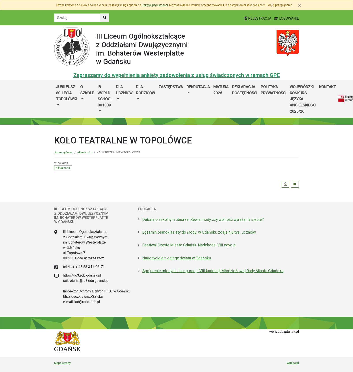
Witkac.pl (293, 363)
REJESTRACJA (258, 18)
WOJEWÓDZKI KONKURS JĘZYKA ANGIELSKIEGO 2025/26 (303, 98)
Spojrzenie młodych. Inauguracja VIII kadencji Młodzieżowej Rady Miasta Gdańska (212, 271)
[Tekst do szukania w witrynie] (77, 17)
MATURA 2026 (221, 89)
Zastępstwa (170, 86)
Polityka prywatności (273, 89)
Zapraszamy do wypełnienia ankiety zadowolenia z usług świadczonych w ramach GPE (176, 75)
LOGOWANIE (286, 18)
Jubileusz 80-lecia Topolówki (66, 92)
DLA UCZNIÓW (124, 89)
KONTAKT (327, 86)
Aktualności (84, 152)
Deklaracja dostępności (244, 89)
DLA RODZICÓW (145, 89)
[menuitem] (66, 99)
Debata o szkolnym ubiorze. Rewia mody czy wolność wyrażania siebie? (203, 219)
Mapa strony (62, 363)
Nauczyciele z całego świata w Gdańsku (176, 258)
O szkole (87, 89)
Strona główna (63, 152)
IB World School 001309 (105, 95)
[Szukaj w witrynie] (104, 17)
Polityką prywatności (155, 5)
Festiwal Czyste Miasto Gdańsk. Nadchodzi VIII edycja (188, 245)
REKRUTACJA (198, 86)
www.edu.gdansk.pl (284, 331)
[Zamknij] (299, 5)
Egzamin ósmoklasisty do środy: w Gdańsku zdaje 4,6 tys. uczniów (199, 232)
